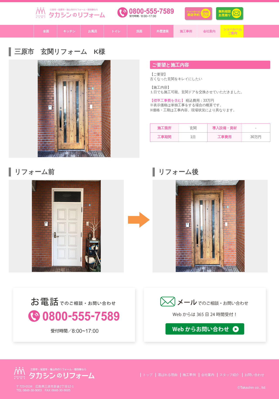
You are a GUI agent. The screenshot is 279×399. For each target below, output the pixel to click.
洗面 (139, 31)
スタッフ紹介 (229, 375)
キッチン (69, 31)
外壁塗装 (163, 31)
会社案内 (209, 31)
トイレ (116, 31)
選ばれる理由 (167, 375)
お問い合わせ (254, 375)
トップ (148, 375)
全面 (46, 31)
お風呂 (92, 31)
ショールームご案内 (232, 31)
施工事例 (186, 31)
